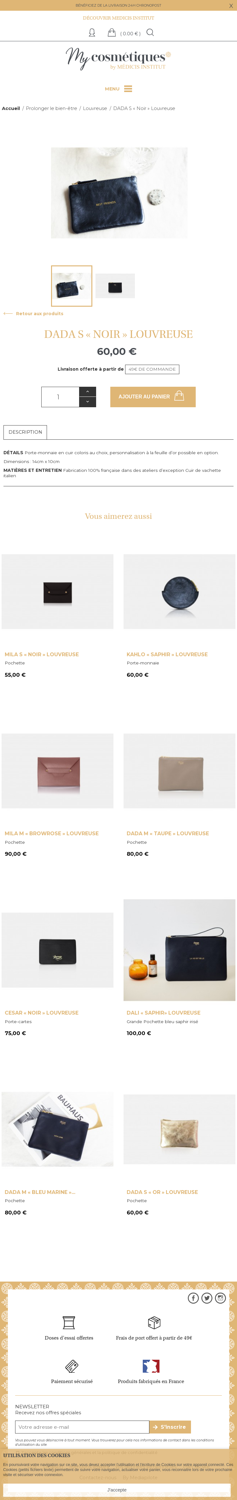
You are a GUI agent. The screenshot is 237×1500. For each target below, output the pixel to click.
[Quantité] (60, 397)
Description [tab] (25, 432)
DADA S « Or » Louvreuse (162, 1192)
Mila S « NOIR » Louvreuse (42, 654)
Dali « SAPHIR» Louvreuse (163, 1013)
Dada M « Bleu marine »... (40, 1192)
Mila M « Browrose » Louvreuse (52, 834)
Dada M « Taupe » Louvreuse (168, 834)
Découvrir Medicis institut (118, 18)
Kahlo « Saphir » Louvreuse (167, 654)
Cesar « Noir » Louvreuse (41, 1013)
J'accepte (116, 1489)
